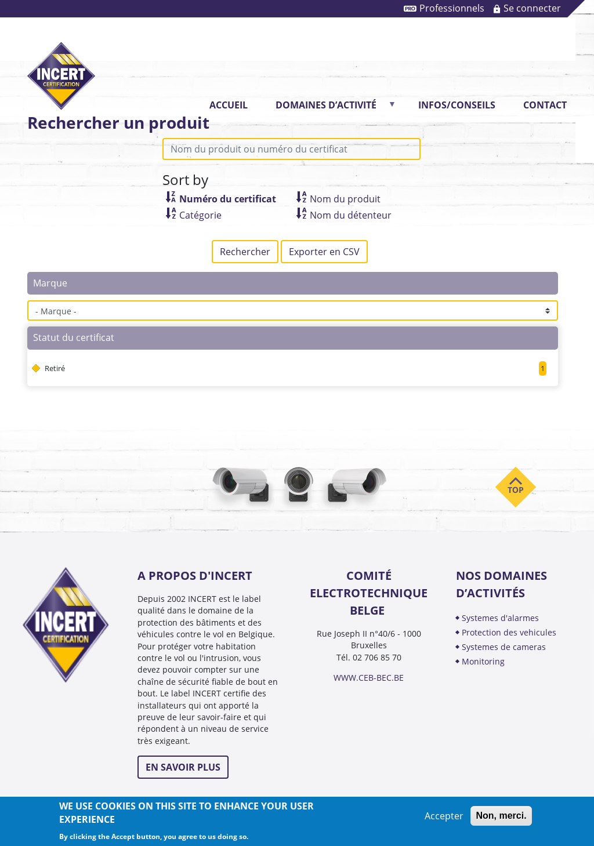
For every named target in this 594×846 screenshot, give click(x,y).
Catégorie (200, 215)
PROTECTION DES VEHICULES (509, 632)
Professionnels (451, 8)
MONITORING (484, 661)
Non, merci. (501, 815)
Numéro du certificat (227, 199)
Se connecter (532, 8)
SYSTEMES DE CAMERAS (504, 646)
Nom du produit (345, 199)
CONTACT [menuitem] (545, 105)
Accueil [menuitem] (228, 105)
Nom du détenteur (351, 215)
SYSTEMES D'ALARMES (500, 617)
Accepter (444, 815)
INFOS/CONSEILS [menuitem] (456, 105)
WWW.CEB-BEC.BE (369, 677)
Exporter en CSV (324, 251)
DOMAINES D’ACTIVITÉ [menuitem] (329, 109)
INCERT (61, 66)
